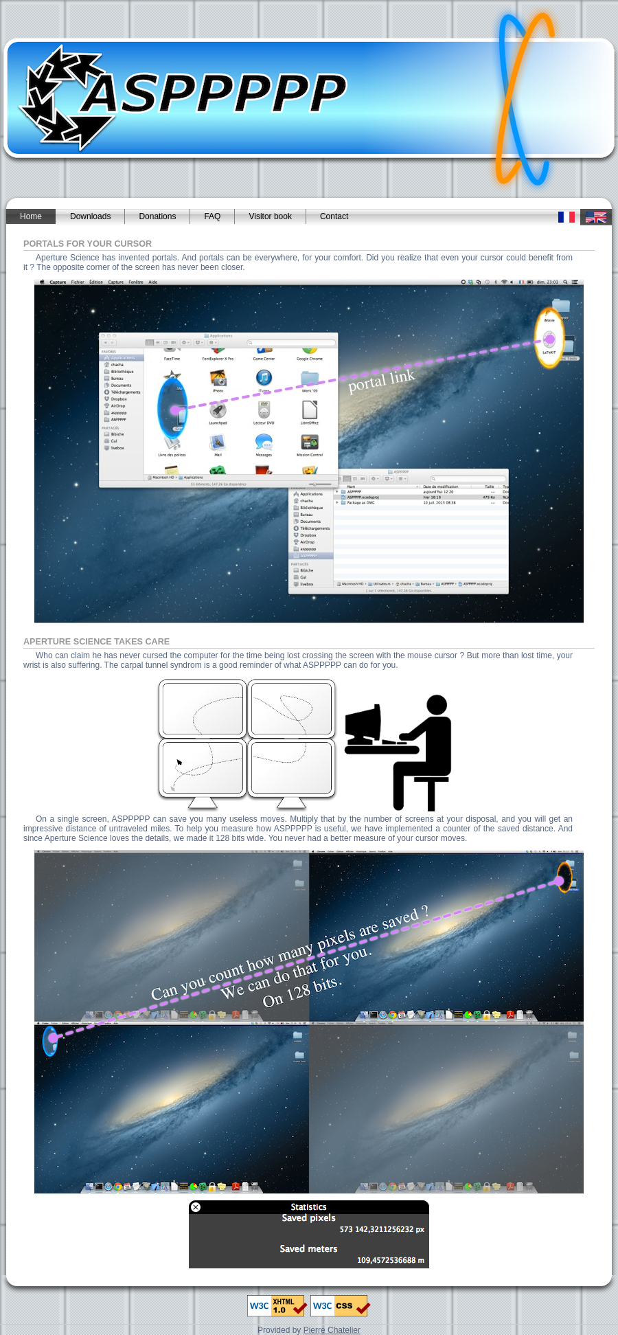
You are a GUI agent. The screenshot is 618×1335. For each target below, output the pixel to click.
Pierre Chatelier (332, 1330)
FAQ (212, 216)
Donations (157, 216)
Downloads (90, 216)
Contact (334, 216)
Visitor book (270, 216)
